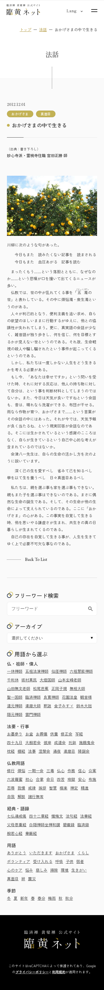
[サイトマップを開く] (94, 10)
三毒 (50, 770)
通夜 (57, 751)
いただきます (40, 852)
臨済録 (83, 824)
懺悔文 (57, 816)
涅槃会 (44, 751)
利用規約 (58, 971)
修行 (11, 770)
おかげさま (65, 852)
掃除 (54, 870)
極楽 (63, 788)
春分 (41, 898)
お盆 (29, 734)
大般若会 (33, 742)
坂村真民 (29, 680)
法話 (43, 29)
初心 (29, 779)
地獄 (71, 779)
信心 (82, 770)
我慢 (21, 788)
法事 (32, 751)
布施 (92, 779)
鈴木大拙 (84, 705)
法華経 (86, 816)
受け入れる (42, 861)
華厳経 (31, 833)
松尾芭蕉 (41, 688)
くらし (83, 852)
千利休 (13, 680)
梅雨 (52, 898)
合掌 (40, 779)
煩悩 (21, 770)
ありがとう (16, 852)
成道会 (60, 742)
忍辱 (11, 788)
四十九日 (14, 742)
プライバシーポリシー (32, 971)
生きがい (79, 870)
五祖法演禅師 (37, 671)
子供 (69, 861)
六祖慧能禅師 (81, 671)
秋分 (69, 898)
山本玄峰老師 (69, 680)
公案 (92, 770)
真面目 (13, 878)
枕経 (11, 751)
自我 (11, 796)
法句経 (71, 816)
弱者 (80, 861)
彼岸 (47, 742)
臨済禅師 (33, 697)
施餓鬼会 (87, 742)
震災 (32, 878)
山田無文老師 (18, 688)
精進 (84, 788)
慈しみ (41, 870)
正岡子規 (59, 688)
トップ (25, 29)
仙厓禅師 (59, 671)
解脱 (21, 796)
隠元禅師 (14, 714)
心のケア (14, 870)
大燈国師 (47, 680)
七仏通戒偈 (16, 816)
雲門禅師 (33, 714)
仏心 (61, 770)
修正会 (66, 734)
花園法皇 (69, 697)
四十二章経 (39, 816)
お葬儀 (41, 734)
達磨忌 (69, 751)
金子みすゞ (63, 705)
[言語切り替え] (71, 10)
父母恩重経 (16, 824)
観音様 (86, 697)
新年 (24, 898)
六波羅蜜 (14, 779)
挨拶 (42, 788)
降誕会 (84, 751)
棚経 (21, 751)
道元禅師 (14, 705)
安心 (82, 779)
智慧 (53, 788)
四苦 (61, 779)
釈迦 (47, 705)
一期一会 (36, 770)
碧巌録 (69, 824)
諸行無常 (36, 796)
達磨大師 (33, 705)
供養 (54, 734)
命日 (50, 779)
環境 (65, 870)
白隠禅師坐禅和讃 (44, 824)
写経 (79, 734)
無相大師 (77, 688)
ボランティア (18, 861)
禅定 (74, 788)
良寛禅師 (51, 697)
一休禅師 (14, 671)
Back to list (36, 559)
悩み (29, 870)
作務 (71, 770)
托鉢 (72, 742)
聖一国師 (14, 697)
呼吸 (59, 861)
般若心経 (14, 833)
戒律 (32, 788)
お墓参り (14, 734)
